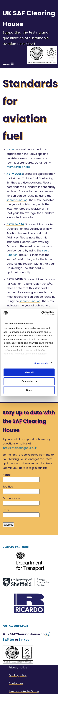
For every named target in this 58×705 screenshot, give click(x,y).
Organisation (11, 498)
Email (6, 510)
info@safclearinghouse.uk (19, 448)
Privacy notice (18, 667)
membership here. (18, 167)
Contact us (16, 683)
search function (17, 200)
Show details (41, 363)
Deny (29, 390)
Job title (8, 486)
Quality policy (18, 675)
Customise (29, 381)
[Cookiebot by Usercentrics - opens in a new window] (41, 313)
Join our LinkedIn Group (24, 691)
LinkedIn (26, 639)
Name (7, 475)
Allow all (29, 372)
